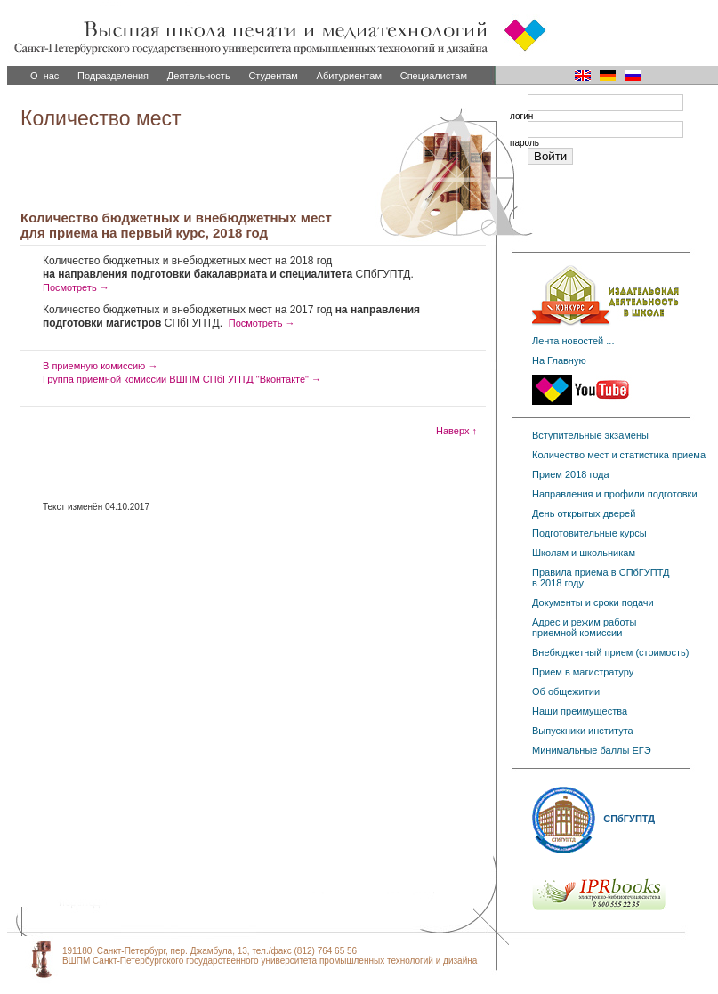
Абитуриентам (349, 75)
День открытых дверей (583, 513)
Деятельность (198, 75)
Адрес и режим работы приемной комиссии (584, 627)
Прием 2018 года (570, 474)
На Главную (559, 360)
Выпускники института (582, 730)
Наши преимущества (579, 711)
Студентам (272, 75)
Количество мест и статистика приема (619, 454)
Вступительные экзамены (590, 435)
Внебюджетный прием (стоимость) (610, 652)
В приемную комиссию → (100, 365)
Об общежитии (566, 691)
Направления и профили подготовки (615, 494)
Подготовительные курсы (589, 533)
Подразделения (113, 75)
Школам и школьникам (583, 552)
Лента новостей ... (573, 340)
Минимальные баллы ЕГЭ (591, 750)
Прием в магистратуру (582, 672)
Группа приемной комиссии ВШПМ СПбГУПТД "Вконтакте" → (182, 379)
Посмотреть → (76, 287)
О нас (44, 75)
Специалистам (433, 75)
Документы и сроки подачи (593, 602)
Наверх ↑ (456, 430)
